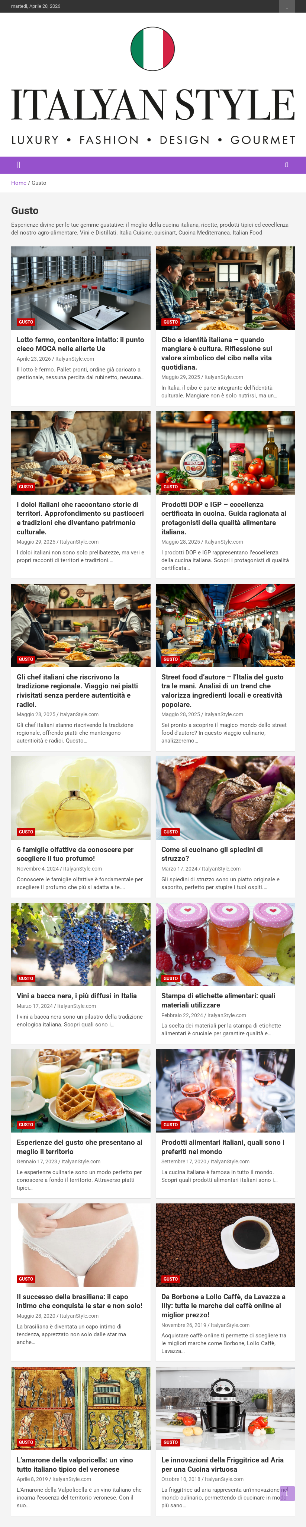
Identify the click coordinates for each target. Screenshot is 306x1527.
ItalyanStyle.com (74, 359)
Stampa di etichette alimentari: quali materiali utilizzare (218, 1000)
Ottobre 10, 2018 (180, 1479)
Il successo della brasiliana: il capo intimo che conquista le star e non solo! (79, 1301)
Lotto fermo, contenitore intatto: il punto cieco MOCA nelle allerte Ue (80, 344)
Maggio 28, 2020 (36, 1316)
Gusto (26, 322)
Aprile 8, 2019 (32, 1479)
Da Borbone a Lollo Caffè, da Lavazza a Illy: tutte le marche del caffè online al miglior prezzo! (223, 1305)
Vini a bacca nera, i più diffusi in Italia (77, 996)
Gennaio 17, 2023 (37, 1161)
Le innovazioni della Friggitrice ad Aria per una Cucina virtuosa (222, 1465)
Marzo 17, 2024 (179, 869)
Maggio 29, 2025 (180, 377)
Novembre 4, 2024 (38, 869)
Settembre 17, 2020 (183, 1161)
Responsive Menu (287, 6)
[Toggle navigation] (18, 165)
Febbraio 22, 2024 (182, 1015)
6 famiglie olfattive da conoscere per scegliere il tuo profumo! (75, 854)
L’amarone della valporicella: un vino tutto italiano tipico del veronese (75, 1465)
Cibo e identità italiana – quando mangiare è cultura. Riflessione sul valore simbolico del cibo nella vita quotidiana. (216, 353)
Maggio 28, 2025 (180, 542)
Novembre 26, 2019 (183, 1325)
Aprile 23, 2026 (34, 359)
